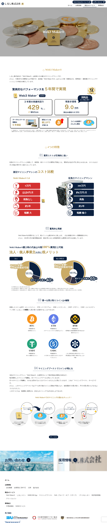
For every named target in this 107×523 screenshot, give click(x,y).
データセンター (84, 497)
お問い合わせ (99, 2)
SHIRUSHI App (32, 497)
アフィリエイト (11, 500)
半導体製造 (10, 508)
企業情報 (78, 5)
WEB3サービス (20, 508)
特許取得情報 (96, 497)
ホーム (70, 5)
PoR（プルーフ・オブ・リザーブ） (65, 497)
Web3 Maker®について (82, 2)
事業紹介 (101, 5)
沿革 (29, 489)
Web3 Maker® (10, 497)
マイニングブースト (45, 497)
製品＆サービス (90, 5)
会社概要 (9, 489)
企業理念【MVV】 (20, 489)
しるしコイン (21, 497)
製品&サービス (10, 494)
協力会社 (36, 489)
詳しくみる (53, 439)
